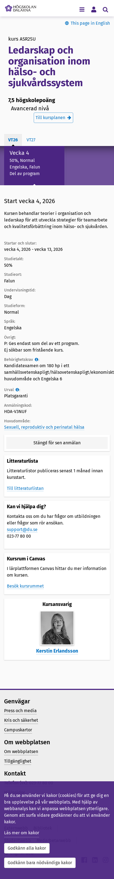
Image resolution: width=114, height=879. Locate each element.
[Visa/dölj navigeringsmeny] (81, 9)
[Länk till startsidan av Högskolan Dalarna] (20, 7)
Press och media (20, 710)
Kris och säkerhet (21, 720)
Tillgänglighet (17, 761)
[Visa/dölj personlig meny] (93, 9)
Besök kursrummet (25, 586)
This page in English (90, 23)
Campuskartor (18, 729)
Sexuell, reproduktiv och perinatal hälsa (44, 427)
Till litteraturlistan (25, 488)
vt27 (31, 139)
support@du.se (22, 529)
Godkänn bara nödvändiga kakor (40, 862)
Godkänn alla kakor (27, 848)
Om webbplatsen (21, 751)
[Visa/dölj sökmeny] (105, 9)
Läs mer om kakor (21, 832)
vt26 (13, 139)
